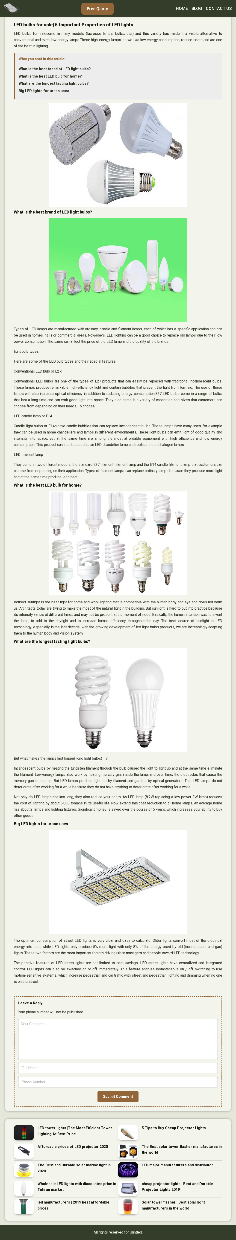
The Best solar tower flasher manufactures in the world (182, 1149)
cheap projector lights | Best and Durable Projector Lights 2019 (177, 1187)
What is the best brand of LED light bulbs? (55, 69)
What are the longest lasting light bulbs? (54, 83)
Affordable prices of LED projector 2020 (73, 1146)
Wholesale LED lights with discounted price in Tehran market (77, 1187)
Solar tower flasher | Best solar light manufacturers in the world (173, 1205)
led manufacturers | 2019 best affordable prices (73, 1205)
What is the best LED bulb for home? (50, 76)
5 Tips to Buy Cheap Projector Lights (174, 1128)
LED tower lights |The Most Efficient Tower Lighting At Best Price (75, 1131)
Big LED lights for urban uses (44, 91)
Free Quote (97, 8)
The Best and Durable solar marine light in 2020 (74, 1168)
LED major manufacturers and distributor (177, 1165)
